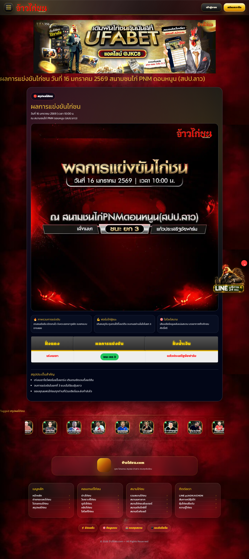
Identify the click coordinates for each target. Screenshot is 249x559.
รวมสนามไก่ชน (138, 496)
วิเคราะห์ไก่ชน (88, 499)
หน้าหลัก (37, 496)
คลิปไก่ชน (86, 507)
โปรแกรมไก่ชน (40, 504)
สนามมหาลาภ (137, 499)
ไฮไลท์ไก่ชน (87, 511)
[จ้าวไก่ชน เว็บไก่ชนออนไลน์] (32, 7)
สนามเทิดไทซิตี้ (138, 507)
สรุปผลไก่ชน (17, 411)
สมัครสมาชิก (234, 7)
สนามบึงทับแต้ (138, 511)
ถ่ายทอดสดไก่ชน (42, 499)
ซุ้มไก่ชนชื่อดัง (186, 504)
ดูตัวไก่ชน (86, 504)
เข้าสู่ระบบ (211, 7)
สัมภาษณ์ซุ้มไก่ (187, 499)
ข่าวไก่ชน (86, 496)
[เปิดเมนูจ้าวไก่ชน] (8, 7)
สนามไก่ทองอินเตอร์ (141, 504)
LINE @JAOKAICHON (191, 496)
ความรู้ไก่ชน (185, 507)
